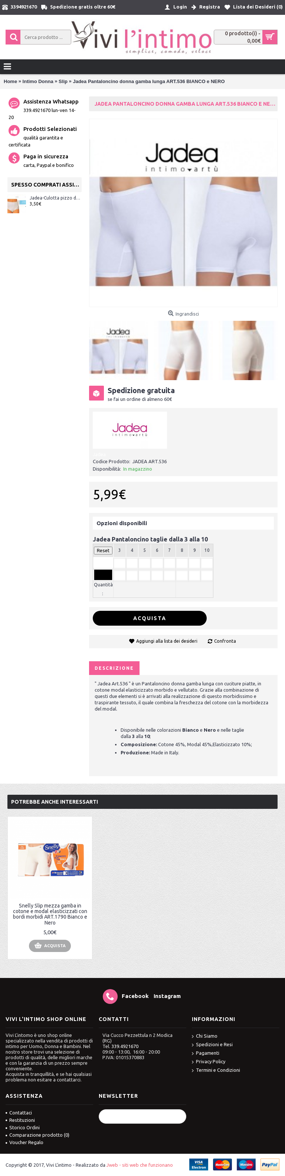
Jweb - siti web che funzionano (140, 1164)
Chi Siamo (204, 1036)
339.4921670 (124, 1046)
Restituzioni (20, 1120)
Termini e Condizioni (216, 1070)
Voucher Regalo (24, 1142)
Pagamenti (205, 1053)
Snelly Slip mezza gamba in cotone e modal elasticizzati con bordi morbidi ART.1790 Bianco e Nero (50, 914)
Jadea (99, 454)
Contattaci (19, 1112)
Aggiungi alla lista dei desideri (166, 641)
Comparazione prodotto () (37, 1134)
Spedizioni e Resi (212, 1045)
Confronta (225, 641)
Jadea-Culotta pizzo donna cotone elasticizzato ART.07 (56, 197)
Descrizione (114, 668)
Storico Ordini (23, 1127)
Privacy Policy (208, 1062)
